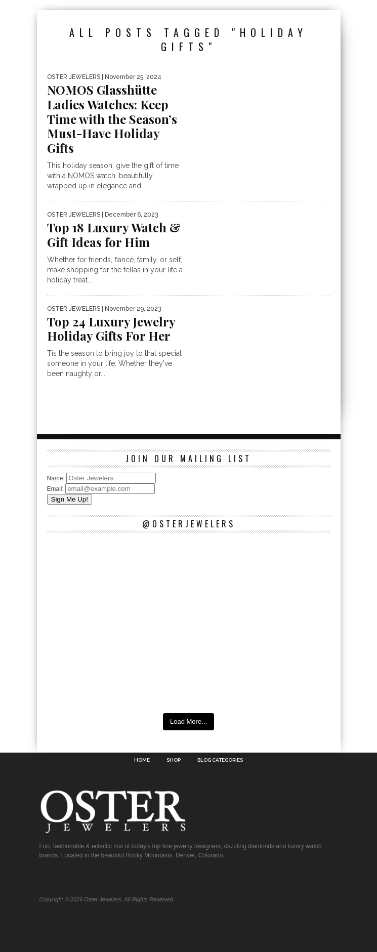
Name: (57, 478)
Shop (173, 760)
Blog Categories (220, 760)
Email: (56, 488)
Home (142, 760)
